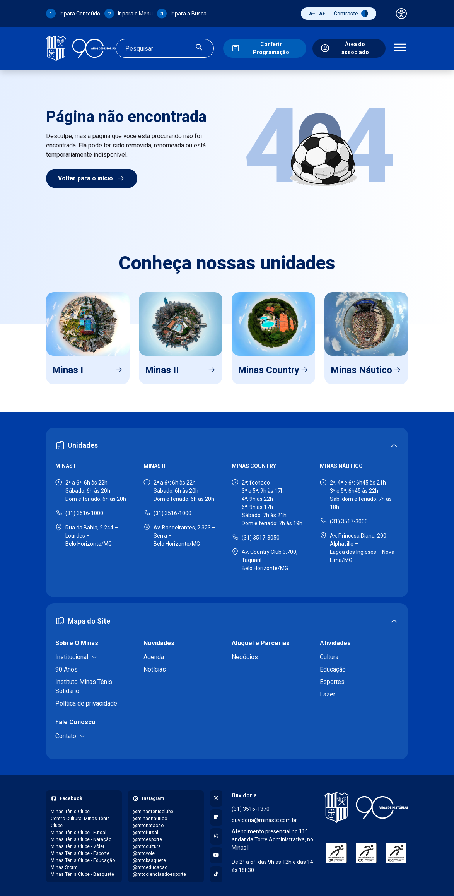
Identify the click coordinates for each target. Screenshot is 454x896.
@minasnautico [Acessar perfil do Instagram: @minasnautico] (150, 816)
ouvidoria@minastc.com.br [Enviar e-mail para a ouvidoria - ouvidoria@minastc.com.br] (264, 818)
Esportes (332, 680)
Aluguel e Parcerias (261, 641)
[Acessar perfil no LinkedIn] (216, 815)
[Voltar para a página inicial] (366, 805)
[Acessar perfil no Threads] (216, 834)
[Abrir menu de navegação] (400, 47)
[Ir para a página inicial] (81, 47)
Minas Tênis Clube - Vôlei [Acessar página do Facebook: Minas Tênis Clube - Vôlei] (77, 844)
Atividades (335, 641)
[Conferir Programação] (264, 47)
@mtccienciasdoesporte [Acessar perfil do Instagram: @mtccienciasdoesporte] (159, 872)
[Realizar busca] (199, 47)
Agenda (153, 655)
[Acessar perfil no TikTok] (216, 872)
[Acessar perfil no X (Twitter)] (216, 796)
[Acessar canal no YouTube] (216, 853)
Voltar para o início (91, 176)
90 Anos (66, 667)
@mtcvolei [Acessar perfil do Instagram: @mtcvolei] (144, 851)
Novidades (158, 641)
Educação (333, 667)
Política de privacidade (86, 701)
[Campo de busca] (158, 48)
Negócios (245, 655)
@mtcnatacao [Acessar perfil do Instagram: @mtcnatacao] (148, 823)
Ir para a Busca (189, 13)
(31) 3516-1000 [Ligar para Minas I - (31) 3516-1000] (84, 511)
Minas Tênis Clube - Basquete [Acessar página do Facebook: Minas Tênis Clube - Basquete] (82, 872)
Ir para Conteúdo (80, 13)
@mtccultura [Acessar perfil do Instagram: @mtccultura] (147, 844)
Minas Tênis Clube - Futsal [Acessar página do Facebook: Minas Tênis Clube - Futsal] (78, 830)
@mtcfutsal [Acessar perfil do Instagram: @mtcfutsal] (145, 830)
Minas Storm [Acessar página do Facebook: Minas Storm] (64, 865)
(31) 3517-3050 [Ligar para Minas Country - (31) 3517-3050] (261, 536)
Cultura (329, 655)
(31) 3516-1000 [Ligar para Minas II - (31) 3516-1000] (172, 511)
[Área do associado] (349, 47)
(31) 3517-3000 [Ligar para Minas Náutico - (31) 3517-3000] (349, 519)
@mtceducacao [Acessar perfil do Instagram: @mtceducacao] (150, 865)
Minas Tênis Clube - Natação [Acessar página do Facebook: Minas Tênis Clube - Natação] (81, 837)
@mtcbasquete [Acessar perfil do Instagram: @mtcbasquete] (149, 858)
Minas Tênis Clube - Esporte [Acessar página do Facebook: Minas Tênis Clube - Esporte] (80, 851)
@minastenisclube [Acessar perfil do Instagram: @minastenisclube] (153, 809)
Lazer (327, 692)
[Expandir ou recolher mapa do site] (227, 619)
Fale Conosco (75, 720)
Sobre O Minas (76, 641)
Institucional (71, 655)
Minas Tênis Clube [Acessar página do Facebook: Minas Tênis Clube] (70, 809)
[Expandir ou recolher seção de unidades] (227, 444)
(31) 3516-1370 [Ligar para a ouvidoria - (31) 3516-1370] (251, 807)
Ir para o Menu (135, 13)
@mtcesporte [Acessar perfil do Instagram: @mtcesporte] (147, 837)
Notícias (154, 667)
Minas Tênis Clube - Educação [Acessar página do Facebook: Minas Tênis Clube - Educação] (83, 858)
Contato (65, 734)
